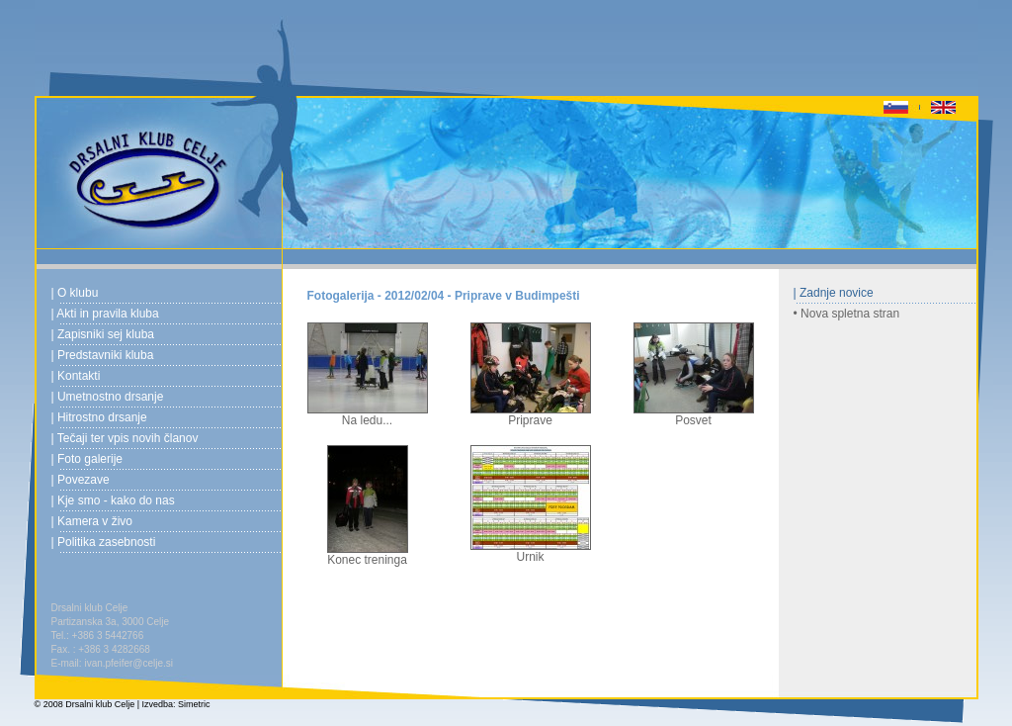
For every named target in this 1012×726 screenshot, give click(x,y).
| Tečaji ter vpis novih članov (125, 438)
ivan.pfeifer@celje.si (128, 663)
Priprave (530, 415)
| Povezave (80, 480)
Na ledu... (367, 415)
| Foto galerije (87, 459)
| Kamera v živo (91, 521)
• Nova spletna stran (847, 313)
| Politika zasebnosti (103, 542)
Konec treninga (367, 554)
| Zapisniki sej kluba (103, 334)
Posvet (693, 415)
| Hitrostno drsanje (99, 417)
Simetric (194, 704)
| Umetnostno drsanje (107, 397)
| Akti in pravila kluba (105, 313)
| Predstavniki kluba (102, 355)
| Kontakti (76, 376)
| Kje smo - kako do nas (113, 500)
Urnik (530, 551)
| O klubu (75, 293)
